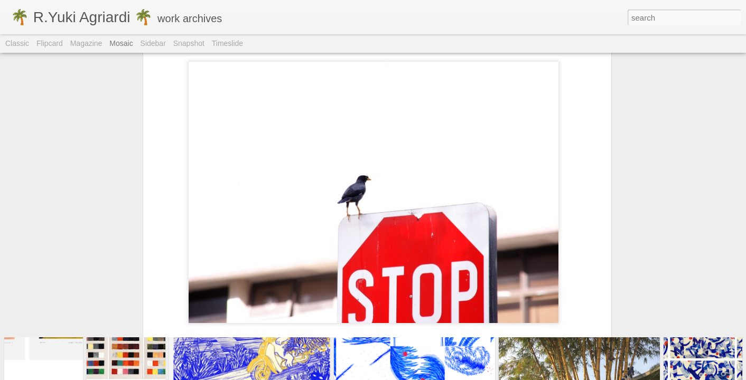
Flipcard (49, 43)
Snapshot (188, 43)
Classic (17, 43)
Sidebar (153, 43)
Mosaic (121, 43)
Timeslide (227, 43)
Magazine (86, 43)
